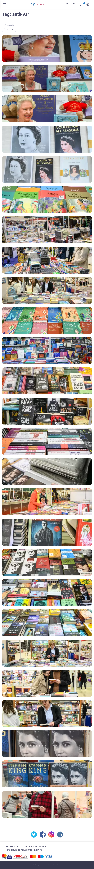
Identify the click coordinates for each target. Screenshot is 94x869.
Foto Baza (57, 865)
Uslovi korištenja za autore (33, 846)
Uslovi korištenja (10, 846)
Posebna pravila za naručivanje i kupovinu (22, 850)
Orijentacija (9, 25)
